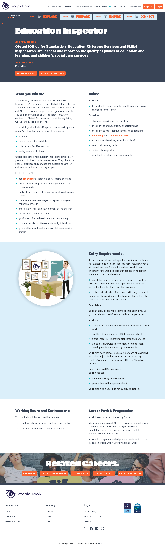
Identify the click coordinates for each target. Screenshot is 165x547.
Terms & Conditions (92, 516)
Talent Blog (10, 516)
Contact (48, 521)
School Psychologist (104, 473)
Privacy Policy (90, 511)
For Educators (120, 6)
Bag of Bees (101, 544)
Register (148, 6)
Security (87, 521)
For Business (135, 6)
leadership (97, 135)
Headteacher (29, 473)
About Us (49, 511)
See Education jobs (26, 73)
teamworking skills (119, 135)
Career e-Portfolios (84, 6)
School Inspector (80, 473)
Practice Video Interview (52, 73)
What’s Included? (102, 6)
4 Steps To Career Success (61, 6)
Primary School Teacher (130, 473)
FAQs (8, 511)
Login (159, 6)
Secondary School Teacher (54, 473)
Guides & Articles (13, 521)
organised (28, 178)
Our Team (49, 516)
